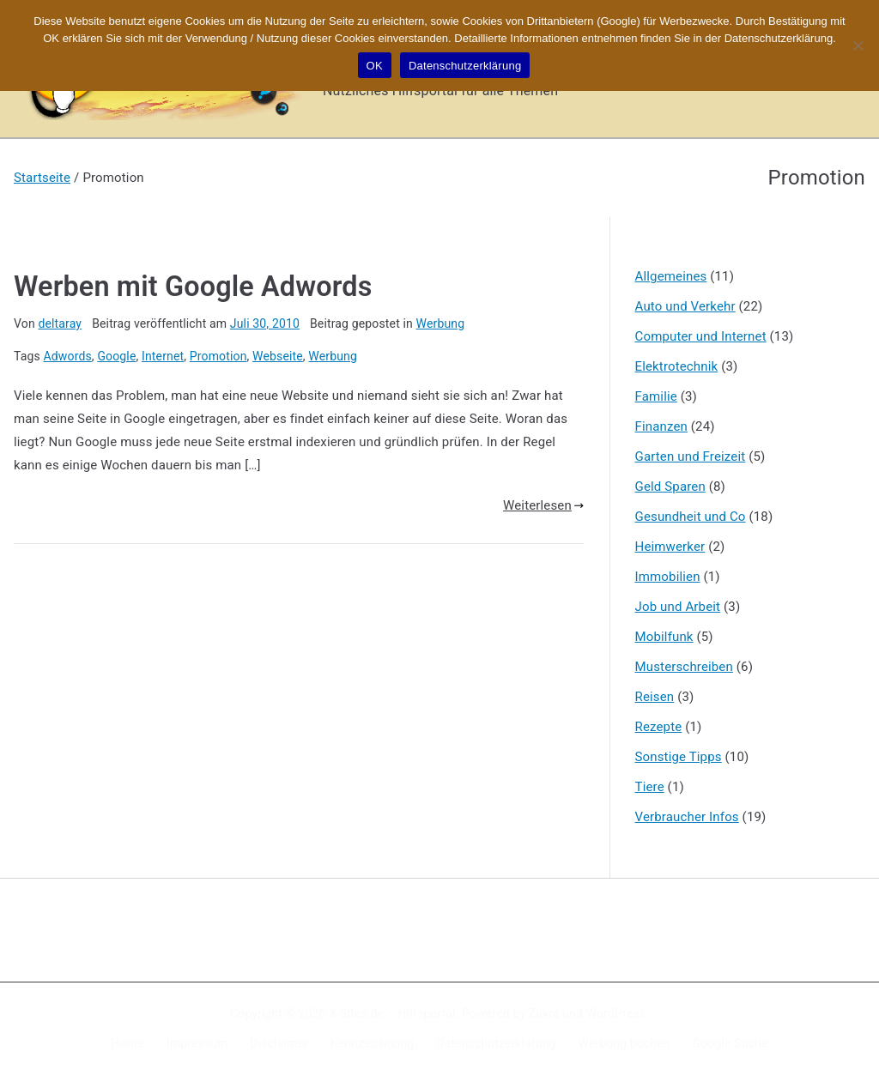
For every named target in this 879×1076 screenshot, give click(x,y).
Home (128, 1043)
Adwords (68, 356)
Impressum (197, 1043)
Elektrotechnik (676, 366)
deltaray (60, 323)
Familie (656, 396)
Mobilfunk (664, 636)
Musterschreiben (684, 666)
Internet (163, 356)
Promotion (218, 356)
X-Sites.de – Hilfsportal (392, 1013)
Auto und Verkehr (685, 306)
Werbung (440, 323)
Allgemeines (671, 276)
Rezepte (658, 726)
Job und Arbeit (678, 606)
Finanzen (661, 426)
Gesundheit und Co (690, 516)
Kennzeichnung (372, 1043)
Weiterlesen (543, 505)
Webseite (277, 356)
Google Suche (730, 1043)
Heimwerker (670, 546)
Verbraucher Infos (687, 817)
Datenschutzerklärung (495, 1043)
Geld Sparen (670, 486)
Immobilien (667, 576)
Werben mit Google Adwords (193, 286)
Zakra (544, 1013)
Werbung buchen (624, 1043)
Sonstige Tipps (678, 757)
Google (116, 356)
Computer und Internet (701, 336)
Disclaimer (280, 1043)
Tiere (649, 787)
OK (375, 65)
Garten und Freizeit (690, 456)
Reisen (655, 696)
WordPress (616, 1013)
